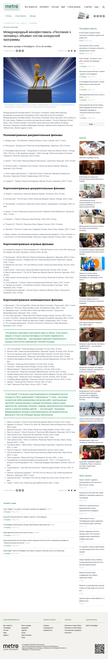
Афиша (5, 635)
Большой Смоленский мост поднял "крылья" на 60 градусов (25, 517)
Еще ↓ (97, 7)
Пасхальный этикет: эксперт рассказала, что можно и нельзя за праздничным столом (91, 48)
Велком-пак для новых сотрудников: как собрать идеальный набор (88, 575)
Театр (23, 633)
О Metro (88, 7)
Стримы (8, 16)
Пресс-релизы (26, 635)
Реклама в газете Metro (73, 625)
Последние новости (88, 29)
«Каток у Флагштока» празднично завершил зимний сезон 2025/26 (91, 420)
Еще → (92, 124)
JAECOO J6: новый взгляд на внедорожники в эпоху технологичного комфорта (89, 508)
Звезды (33, 16)
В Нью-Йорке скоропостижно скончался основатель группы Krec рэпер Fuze (91, 35)
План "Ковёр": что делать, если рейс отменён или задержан (24, 509)
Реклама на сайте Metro (73, 628)
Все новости (31, 7)
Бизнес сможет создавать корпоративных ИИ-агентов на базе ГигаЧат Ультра (90, 482)
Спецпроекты (20, 16)
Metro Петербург (92, 625)
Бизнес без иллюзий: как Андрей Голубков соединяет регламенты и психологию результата (91, 369)
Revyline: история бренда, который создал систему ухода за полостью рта (91, 587)
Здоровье (24, 628)
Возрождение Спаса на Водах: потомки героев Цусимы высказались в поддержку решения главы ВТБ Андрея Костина (90, 395)
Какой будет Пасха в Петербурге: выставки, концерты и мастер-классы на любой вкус (33, 551)
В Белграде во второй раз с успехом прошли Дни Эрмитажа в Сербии (91, 179)
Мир (63, 7)
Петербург (44, 7)
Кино (23, 637)
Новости (81, 53)
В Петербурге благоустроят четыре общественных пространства (26, 525)
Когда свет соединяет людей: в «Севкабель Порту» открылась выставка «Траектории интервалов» (90, 465)
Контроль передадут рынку (89, 158)
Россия (55, 7)
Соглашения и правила (73, 630)
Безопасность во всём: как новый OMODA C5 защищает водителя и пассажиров (91, 495)
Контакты (68, 633)
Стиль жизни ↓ (75, 7)
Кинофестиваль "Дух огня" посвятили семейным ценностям (91, 441)
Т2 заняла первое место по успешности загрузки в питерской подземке (91, 301)
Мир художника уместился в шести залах (18, 532)
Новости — (24, 23)
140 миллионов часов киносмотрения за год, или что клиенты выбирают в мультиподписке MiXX (90, 203)
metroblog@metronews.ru (58, 648)
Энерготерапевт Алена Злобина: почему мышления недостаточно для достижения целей (91, 562)
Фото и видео (26, 625)
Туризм (24, 630)
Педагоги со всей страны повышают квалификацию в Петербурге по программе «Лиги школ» (91, 276)
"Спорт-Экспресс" (35, 650)
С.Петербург (33, 23)
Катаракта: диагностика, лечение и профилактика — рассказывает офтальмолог (91, 346)
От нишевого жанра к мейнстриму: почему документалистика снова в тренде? (91, 252)
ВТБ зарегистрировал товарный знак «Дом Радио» (90, 323)
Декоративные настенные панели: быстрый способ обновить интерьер (91, 228)
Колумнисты (47, 630)
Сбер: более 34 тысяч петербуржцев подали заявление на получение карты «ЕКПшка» (91, 521)
